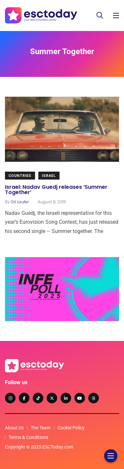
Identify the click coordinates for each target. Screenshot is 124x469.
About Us (14, 427)
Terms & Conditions (28, 437)
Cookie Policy (71, 427)
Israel (49, 176)
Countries (20, 176)
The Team (41, 427)
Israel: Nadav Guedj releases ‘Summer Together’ (56, 189)
